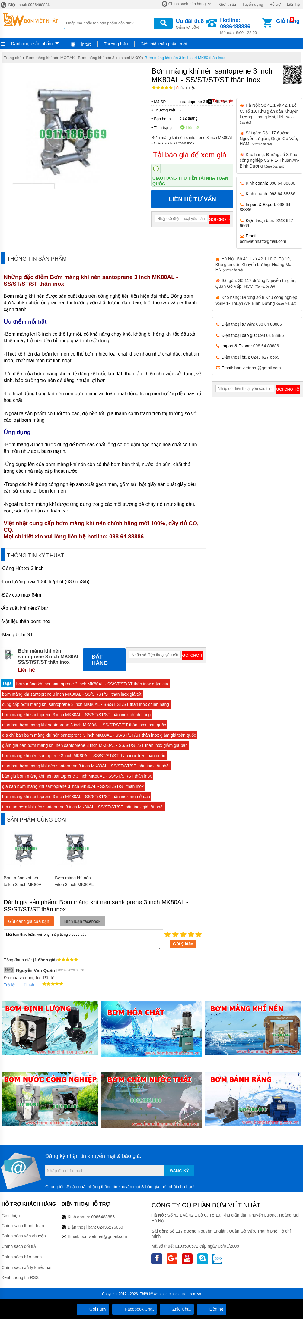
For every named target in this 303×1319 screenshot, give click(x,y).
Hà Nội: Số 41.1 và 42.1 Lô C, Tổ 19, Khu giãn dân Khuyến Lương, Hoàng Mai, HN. (269, 113)
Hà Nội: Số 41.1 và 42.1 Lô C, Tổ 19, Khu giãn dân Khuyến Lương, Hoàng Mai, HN (254, 264)
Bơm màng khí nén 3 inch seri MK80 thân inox (185, 57)
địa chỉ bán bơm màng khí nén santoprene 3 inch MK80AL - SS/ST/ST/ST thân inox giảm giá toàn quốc (99, 735)
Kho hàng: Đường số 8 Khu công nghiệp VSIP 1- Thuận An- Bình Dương (269, 160)
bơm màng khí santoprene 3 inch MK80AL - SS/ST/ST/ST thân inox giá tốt (71, 694)
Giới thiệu (227, 4)
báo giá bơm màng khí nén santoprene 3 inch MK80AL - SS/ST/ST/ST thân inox (77, 776)
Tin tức (80, 44)
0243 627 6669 (265, 357)
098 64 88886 (282, 183)
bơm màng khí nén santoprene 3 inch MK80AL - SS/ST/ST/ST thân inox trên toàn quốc (83, 755)
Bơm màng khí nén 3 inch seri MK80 (109, 57)
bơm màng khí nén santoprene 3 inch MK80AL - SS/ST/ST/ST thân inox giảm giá (92, 683)
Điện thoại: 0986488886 (25, 4)
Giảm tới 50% (190, 23)
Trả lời (10, 984)
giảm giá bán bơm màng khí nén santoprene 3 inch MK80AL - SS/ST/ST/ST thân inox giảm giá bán (95, 745)
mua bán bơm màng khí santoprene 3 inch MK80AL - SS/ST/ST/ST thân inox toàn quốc (84, 724)
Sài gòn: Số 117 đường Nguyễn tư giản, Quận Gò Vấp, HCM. (269, 138)
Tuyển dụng (252, 4)
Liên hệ (293, 4)
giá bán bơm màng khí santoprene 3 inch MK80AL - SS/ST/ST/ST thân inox (73, 786)
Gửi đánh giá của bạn (28, 921)
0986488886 (103, 1216)
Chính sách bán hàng (187, 4)
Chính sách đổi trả (19, 1246)
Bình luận (185, 88)
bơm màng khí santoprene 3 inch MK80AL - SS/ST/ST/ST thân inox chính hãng (76, 714)
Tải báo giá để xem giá (189, 155)
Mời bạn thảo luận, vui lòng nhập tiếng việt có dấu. (83, 940)
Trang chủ (13, 57)
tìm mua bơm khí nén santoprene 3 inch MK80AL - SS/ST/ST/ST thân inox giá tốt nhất (83, 806)
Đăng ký (179, 1170)
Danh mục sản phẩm (32, 43)
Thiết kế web (150, 1294)
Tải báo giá (220, 101)
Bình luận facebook (82, 921)
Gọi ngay (93, 1309)
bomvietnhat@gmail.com (263, 241)
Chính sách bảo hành (22, 1257)
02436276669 (110, 1227)
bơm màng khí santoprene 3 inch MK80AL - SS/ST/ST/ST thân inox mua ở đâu (76, 796)
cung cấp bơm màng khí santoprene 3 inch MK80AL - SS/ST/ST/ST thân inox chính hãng (85, 704)
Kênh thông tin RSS (20, 1277)
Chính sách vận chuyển (24, 1235)
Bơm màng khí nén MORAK (50, 57)
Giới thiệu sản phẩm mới (164, 44)
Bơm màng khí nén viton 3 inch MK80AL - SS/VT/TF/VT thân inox (76, 885)
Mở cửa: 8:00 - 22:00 (240, 26)
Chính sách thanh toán (23, 1225)
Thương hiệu (116, 44)
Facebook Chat (134, 1309)
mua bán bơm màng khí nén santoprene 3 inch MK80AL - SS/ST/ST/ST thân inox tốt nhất (86, 765)
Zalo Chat (177, 1309)
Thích (26, 984)
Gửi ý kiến (183, 943)
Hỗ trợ (275, 4)
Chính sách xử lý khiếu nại (26, 1267)
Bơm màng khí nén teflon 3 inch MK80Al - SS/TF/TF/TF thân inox (25, 885)
